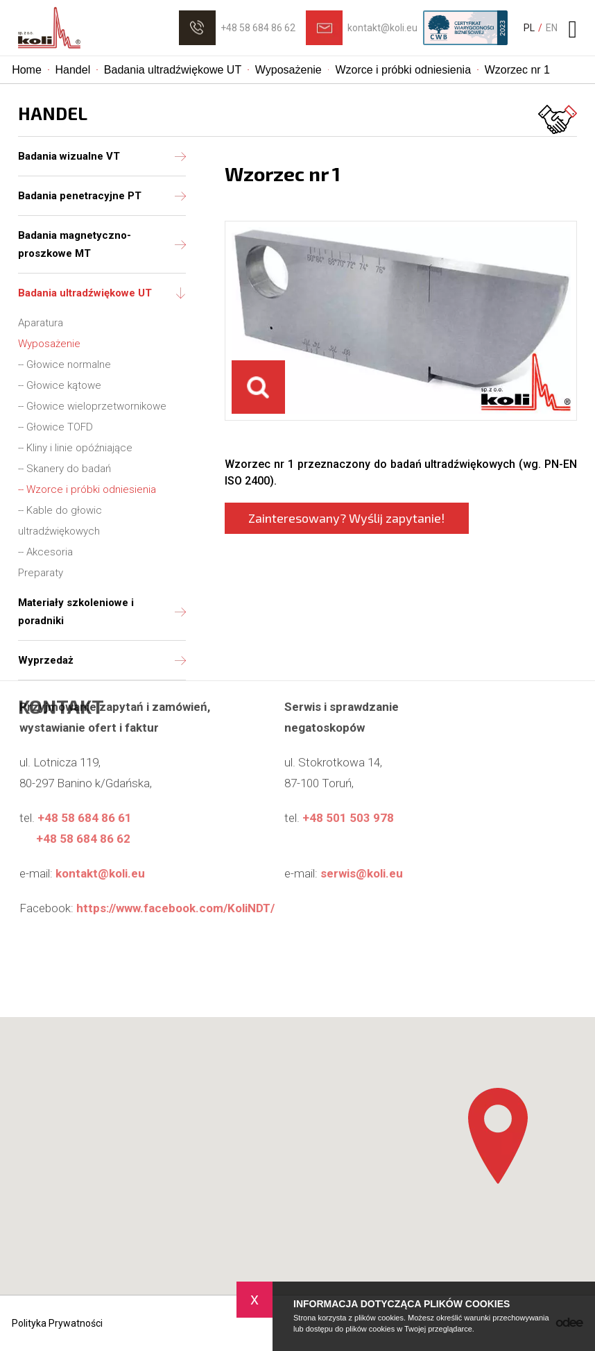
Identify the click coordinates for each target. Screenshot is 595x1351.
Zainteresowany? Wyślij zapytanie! (346, 518)
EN (552, 28)
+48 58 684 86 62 (258, 27)
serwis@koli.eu (361, 823)
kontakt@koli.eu (382, 27)
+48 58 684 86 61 (84, 768)
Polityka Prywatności (57, 1323)
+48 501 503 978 (348, 768)
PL (529, 28)
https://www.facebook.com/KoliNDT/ (175, 858)
